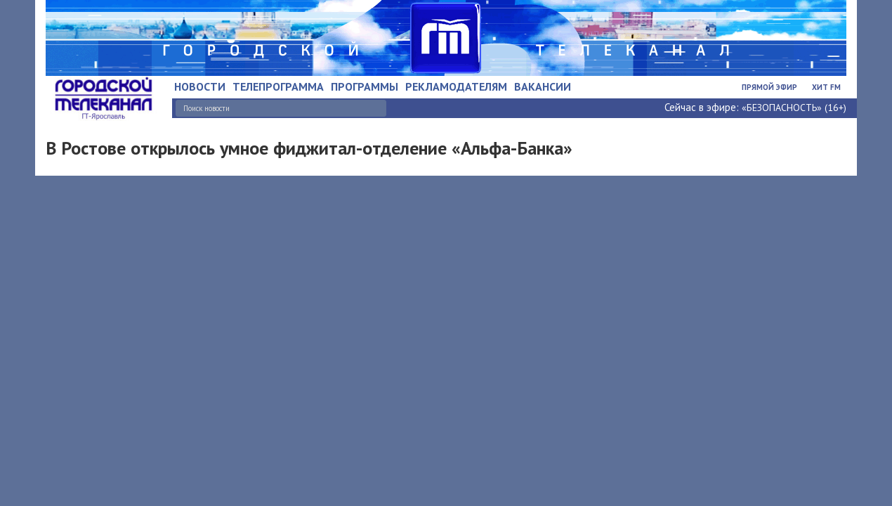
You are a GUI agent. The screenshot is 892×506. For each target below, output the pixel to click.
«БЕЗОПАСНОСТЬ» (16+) (794, 107)
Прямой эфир (769, 87)
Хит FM (826, 87)
